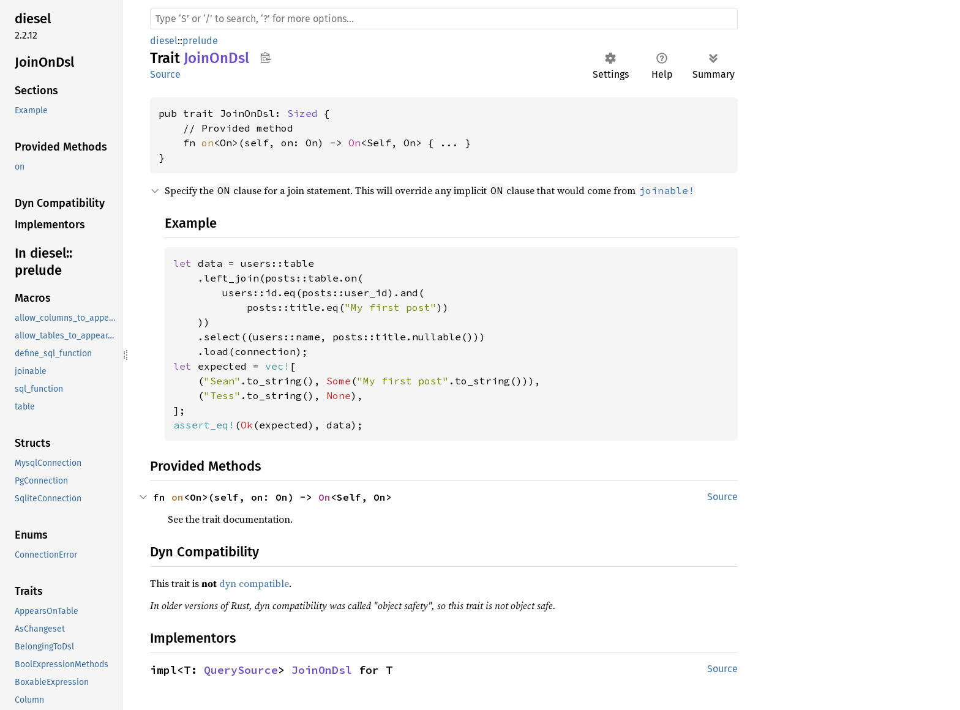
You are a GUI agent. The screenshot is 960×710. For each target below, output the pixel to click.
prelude (200, 41)
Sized (302, 113)
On (354, 142)
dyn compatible (254, 583)
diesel (164, 41)
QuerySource (241, 670)
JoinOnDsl (321, 670)
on (207, 142)
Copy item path (265, 57)
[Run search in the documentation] (444, 19)
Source (165, 74)
